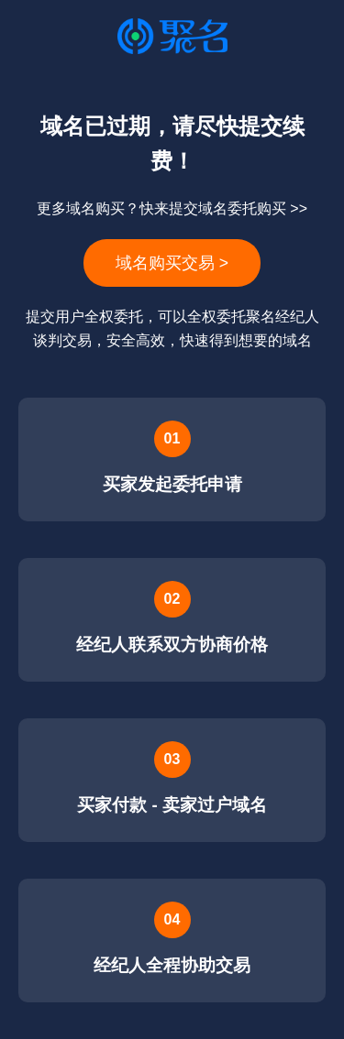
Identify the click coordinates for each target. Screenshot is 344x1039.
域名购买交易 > (172, 263)
